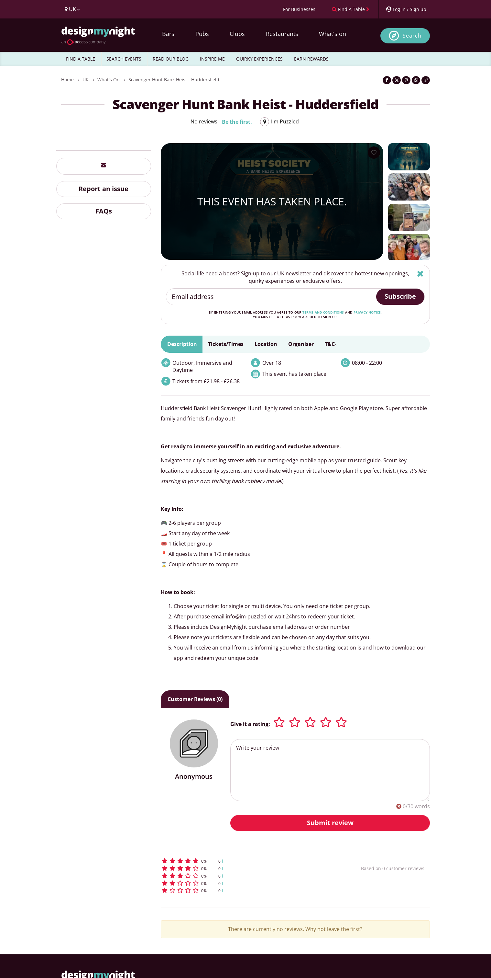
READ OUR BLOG (171, 59)
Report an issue (103, 188)
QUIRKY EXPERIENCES (259, 59)
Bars (168, 34)
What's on (332, 34)
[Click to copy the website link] (425, 80)
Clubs (237, 34)
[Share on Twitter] (396, 80)
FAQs (103, 211)
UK (85, 79)
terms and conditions (323, 312)
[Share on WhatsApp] (416, 80)
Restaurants (282, 34)
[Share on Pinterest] (406, 80)
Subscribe (400, 296)
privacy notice (367, 312)
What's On (108, 79)
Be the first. (237, 121)
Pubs (202, 34)
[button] (249, 861)
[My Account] (406, 9)
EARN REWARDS (311, 59)
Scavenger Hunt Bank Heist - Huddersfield (173, 79)
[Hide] (420, 274)
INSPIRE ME (212, 59)
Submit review (330, 822)
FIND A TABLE (80, 59)
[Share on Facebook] (387, 80)
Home (67, 79)
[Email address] (271, 297)
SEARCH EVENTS (123, 59)
